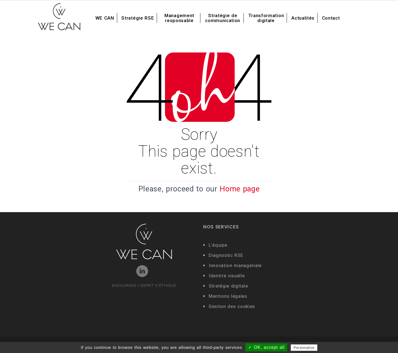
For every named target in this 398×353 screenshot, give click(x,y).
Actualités (303, 18)
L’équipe (218, 245)
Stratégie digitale (228, 286)
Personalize (304, 348)
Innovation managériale (235, 265)
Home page (240, 189)
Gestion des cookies (232, 306)
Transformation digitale (266, 18)
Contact (331, 18)
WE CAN (104, 18)
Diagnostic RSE (226, 255)
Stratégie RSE (137, 18)
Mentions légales (228, 296)
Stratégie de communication (222, 18)
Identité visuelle (227, 275)
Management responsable (179, 18)
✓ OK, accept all (266, 347)
